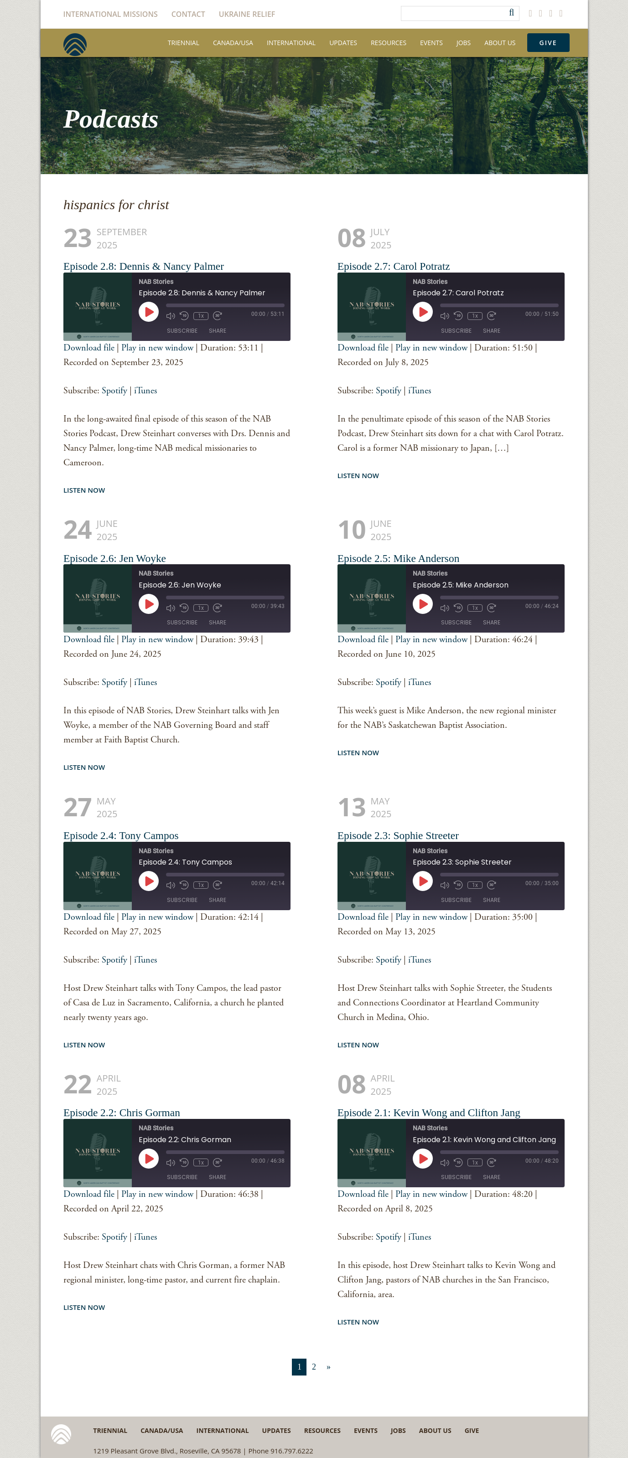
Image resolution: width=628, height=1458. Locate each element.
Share (217, 331)
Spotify (114, 391)
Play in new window (157, 348)
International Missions (110, 14)
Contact (188, 14)
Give (548, 42)
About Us (499, 42)
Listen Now (84, 490)
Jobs (464, 42)
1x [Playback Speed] (201, 316)
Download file (88, 348)
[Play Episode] (149, 312)
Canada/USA (233, 42)
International (291, 42)
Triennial (183, 42)
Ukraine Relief (247, 14)
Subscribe (182, 331)
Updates (343, 42)
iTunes (145, 391)
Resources (388, 42)
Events (431, 42)
